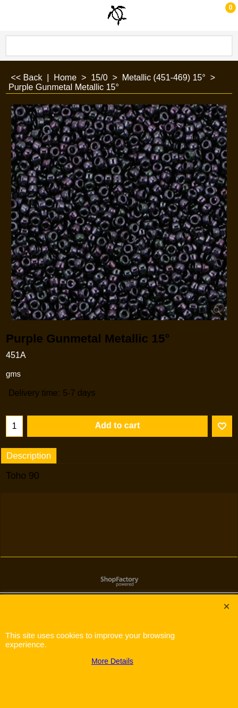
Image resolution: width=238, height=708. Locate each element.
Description (28, 456)
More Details (113, 661)
